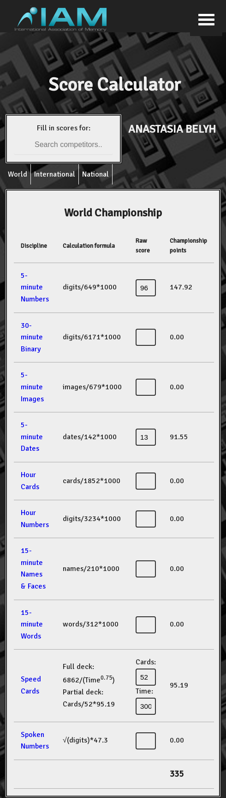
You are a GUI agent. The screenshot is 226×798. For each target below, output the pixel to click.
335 (177, 774)
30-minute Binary (32, 337)
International (54, 174)
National (95, 174)
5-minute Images (32, 386)
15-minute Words (32, 624)
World (17, 174)
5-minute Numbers (35, 287)
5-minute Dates (32, 436)
